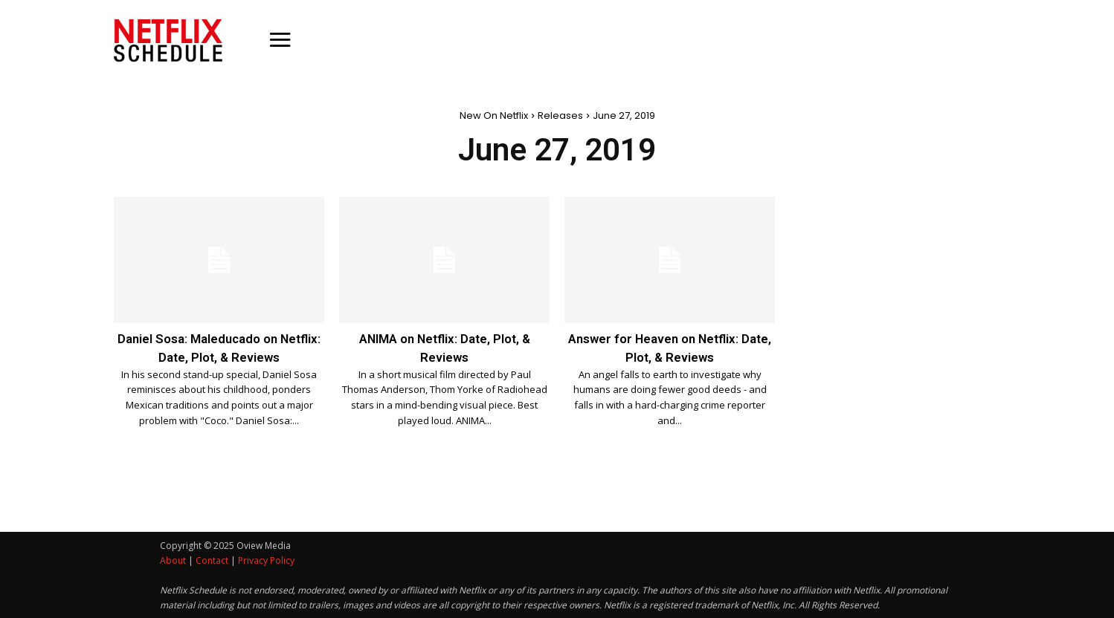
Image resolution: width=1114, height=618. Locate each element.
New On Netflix (494, 115)
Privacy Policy (266, 559)
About (173, 559)
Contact (212, 559)
